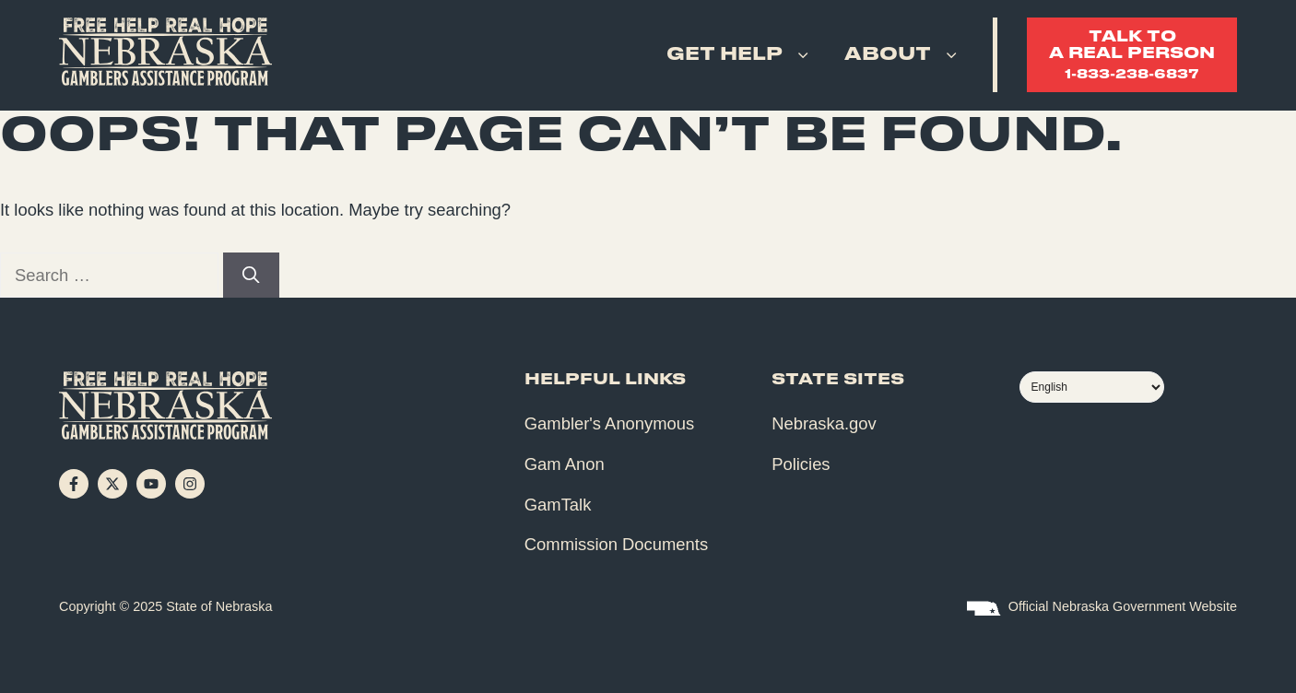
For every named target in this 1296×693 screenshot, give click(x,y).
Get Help (740, 55)
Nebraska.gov (824, 423)
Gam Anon (564, 464)
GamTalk (558, 504)
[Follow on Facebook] (73, 484)
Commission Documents (616, 544)
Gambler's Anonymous (609, 423)
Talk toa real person (1132, 55)
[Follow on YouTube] (151, 484)
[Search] (250, 276)
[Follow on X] (112, 484)
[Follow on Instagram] (190, 484)
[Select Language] (1091, 387)
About (903, 55)
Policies (801, 464)
